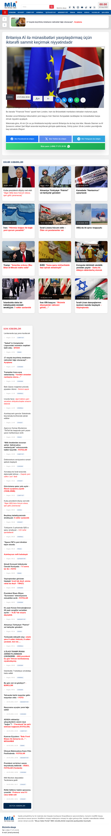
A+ (38, 98)
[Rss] (94, 7)
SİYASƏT (21, 12)
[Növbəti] (4, 25)
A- (48, 98)
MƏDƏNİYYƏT (63, 12)
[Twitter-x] (73, 7)
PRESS (79, 12)
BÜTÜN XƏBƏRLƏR (17, 806)
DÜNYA (86, 12)
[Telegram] (90, 7)
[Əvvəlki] (4, 19)
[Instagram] (78, 7)
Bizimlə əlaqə (61, 8)
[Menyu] (5, 12)
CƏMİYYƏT (30, 12)
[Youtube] (82, 7)
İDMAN (72, 12)
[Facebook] (69, 7)
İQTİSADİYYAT (51, 12)
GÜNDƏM (12, 12)
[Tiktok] (86, 7)
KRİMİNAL (39, 12)
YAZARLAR (96, 12)
